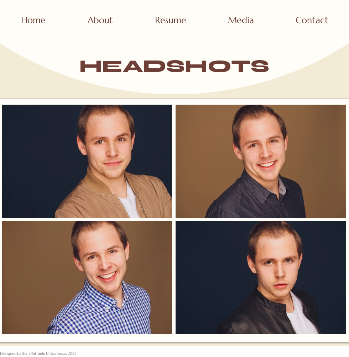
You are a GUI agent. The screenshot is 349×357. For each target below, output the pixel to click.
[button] (241, 20)
